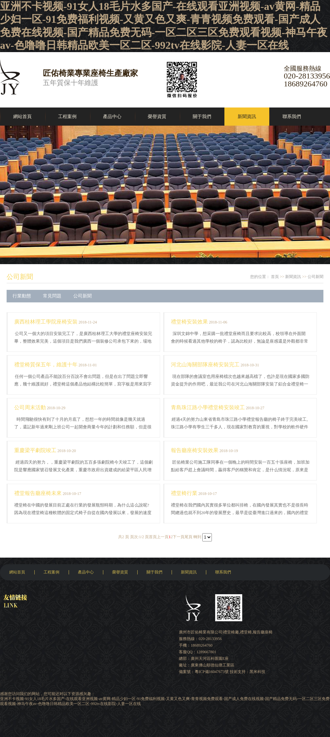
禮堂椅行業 (184, 493)
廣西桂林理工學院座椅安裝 (46, 321)
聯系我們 (291, 116)
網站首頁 (22, 116)
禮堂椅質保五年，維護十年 (46, 364)
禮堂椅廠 (231, 632)
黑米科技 (257, 671)
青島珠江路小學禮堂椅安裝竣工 (208, 407)
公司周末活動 (30, 407)
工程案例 (67, 116)
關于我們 (202, 116)
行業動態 (22, 295)
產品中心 (112, 116)
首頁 (275, 276)
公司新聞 (20, 276)
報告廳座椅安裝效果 (194, 450)
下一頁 (178, 537)
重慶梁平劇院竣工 (35, 450)
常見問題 (52, 295)
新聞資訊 (247, 116)
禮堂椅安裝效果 (189, 321)
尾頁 (188, 537)
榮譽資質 (157, 116)
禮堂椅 (246, 632)
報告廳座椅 (263, 632)
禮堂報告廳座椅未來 (38, 493)
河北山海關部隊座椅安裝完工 (205, 364)
